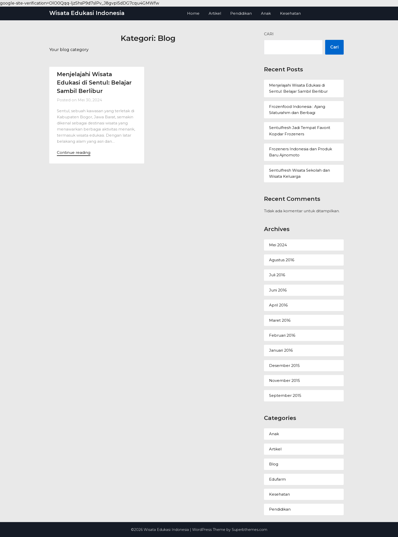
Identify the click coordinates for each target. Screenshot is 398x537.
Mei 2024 (278, 244)
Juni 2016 (278, 290)
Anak (266, 13)
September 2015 (285, 395)
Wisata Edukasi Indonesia (86, 13)
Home (193, 13)
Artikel (215, 13)
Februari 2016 (282, 335)
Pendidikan (241, 13)
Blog (273, 464)
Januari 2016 (281, 350)
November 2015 (284, 380)
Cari (269, 33)
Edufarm (277, 479)
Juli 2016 (277, 274)
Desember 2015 (284, 365)
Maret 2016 (279, 320)
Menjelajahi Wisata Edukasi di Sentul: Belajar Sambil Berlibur (94, 82)
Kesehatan (290, 13)
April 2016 (278, 305)
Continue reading (73, 152)
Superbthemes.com (249, 529)
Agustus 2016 (281, 259)
